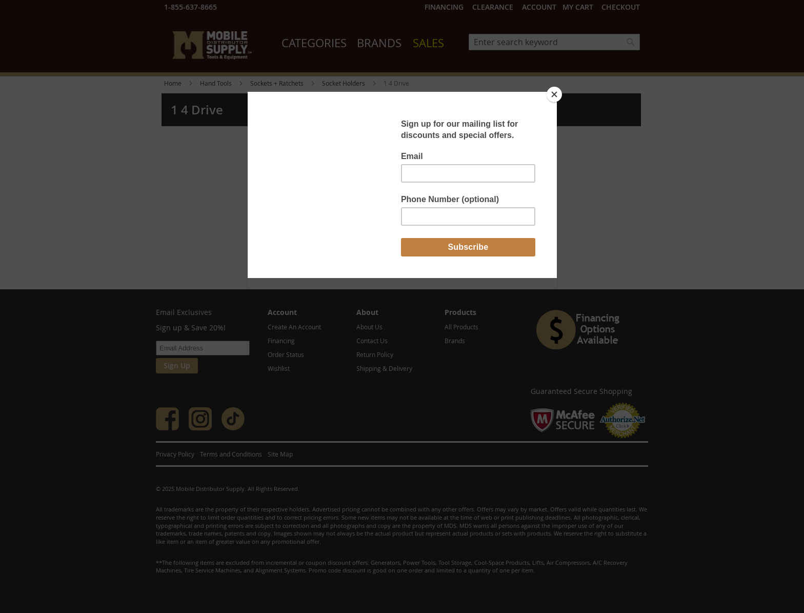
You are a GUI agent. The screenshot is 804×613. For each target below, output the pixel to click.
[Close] (554, 94)
